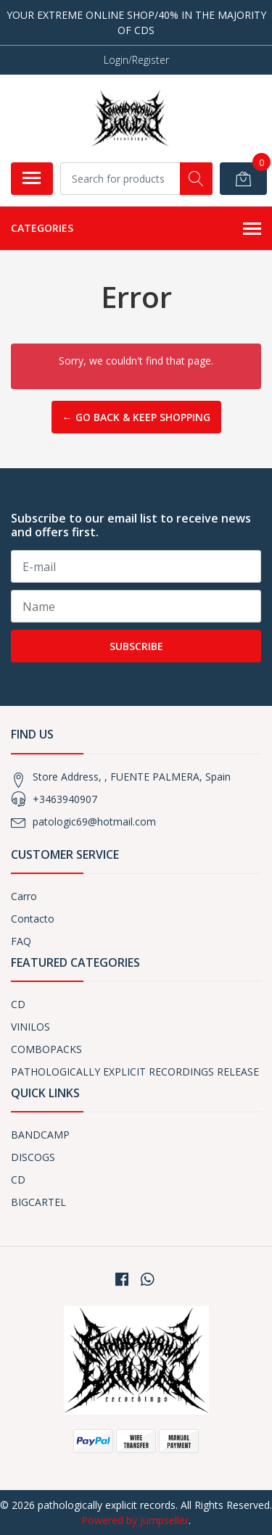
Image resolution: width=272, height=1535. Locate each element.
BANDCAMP (40, 1134)
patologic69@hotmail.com (94, 821)
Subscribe (136, 646)
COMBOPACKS (46, 1049)
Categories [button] (136, 229)
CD (18, 1004)
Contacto (32, 918)
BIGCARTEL (38, 1202)
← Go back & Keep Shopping (136, 417)
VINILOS (30, 1026)
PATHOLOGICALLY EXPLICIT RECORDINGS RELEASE (135, 1071)
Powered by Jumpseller (135, 1520)
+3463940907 (65, 799)
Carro (24, 896)
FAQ (21, 941)
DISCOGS (33, 1157)
